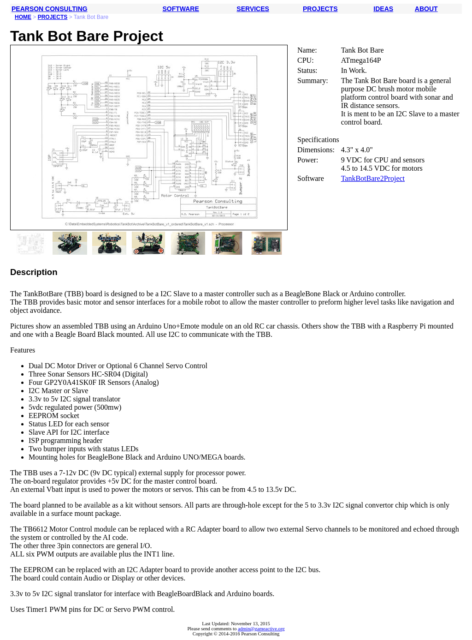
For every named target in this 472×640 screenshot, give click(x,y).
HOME (23, 17)
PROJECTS (320, 8)
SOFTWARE (180, 8)
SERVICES (252, 8)
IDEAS (383, 8)
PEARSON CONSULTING (50, 8)
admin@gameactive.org (261, 628)
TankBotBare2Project (373, 178)
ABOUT (426, 8)
